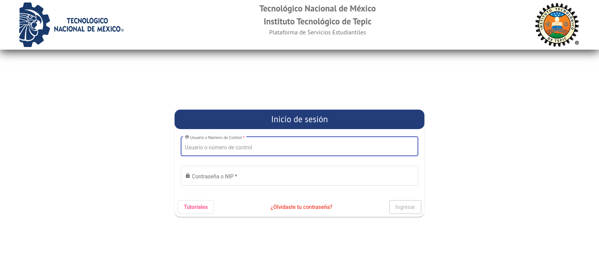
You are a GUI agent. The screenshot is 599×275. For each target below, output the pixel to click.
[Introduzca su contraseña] (299, 177)
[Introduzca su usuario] (299, 148)
